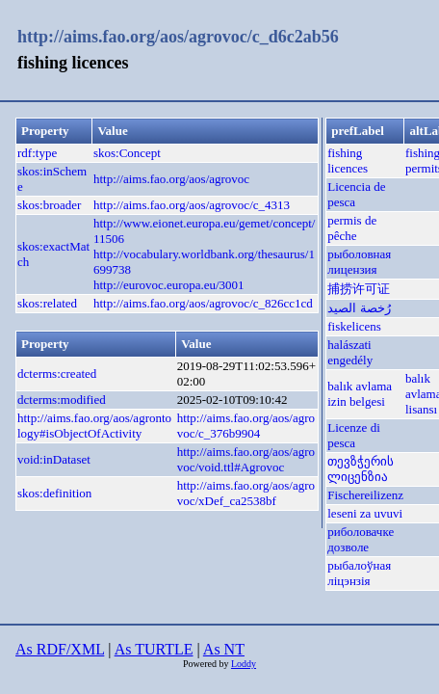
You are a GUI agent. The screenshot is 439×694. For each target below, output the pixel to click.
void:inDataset (53, 459)
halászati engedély (350, 352)
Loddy (243, 663)
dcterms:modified (61, 399)
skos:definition (54, 493)
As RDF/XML (59, 649)
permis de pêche (351, 228)
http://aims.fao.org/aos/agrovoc (171, 179)
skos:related (47, 303)
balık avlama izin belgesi (359, 394)
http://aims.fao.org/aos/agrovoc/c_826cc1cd (203, 303)
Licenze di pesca (353, 435)
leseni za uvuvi (364, 513)
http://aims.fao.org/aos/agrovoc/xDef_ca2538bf (246, 493)
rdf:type (37, 153)
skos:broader (49, 205)
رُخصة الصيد (358, 308)
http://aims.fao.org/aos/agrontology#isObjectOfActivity (94, 425)
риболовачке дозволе (360, 539)
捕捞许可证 (358, 288)
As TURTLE (154, 649)
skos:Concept (127, 153)
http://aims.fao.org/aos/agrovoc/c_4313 (191, 205)
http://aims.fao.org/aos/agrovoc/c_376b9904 (246, 425)
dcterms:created (56, 373)
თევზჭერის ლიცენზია (360, 469)
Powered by (207, 663)
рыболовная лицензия (359, 262)
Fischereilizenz (365, 495)
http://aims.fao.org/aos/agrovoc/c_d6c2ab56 (178, 36)
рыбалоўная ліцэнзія (359, 573)
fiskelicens (354, 326)
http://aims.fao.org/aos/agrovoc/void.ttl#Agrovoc (246, 459)
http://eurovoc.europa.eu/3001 (169, 285)
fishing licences (347, 160)
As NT (224, 649)
